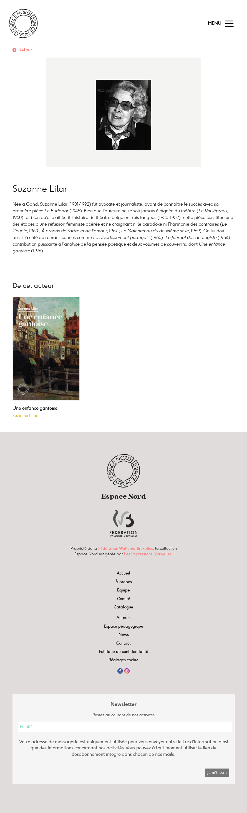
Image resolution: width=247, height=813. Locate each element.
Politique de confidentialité (123, 651)
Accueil (123, 573)
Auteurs (123, 617)
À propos (123, 582)
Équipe (123, 590)
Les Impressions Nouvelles (148, 554)
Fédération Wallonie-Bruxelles (125, 548)
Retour (25, 50)
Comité (123, 598)
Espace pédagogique (123, 626)
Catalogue (123, 607)
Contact (123, 643)
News (124, 634)
